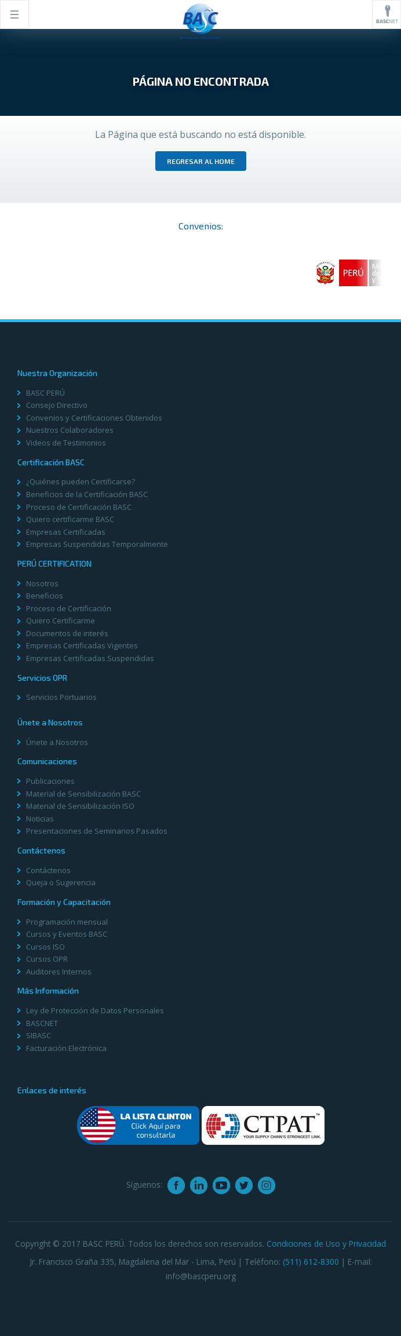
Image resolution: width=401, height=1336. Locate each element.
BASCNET (42, 1023)
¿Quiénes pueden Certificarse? (80, 481)
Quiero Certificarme (60, 620)
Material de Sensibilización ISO (80, 806)
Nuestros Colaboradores (70, 430)
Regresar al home (201, 161)
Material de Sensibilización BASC (83, 794)
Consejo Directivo (57, 405)
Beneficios (44, 595)
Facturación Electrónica (66, 1048)
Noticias (40, 818)
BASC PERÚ (45, 393)
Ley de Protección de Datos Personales (95, 1010)
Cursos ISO (45, 946)
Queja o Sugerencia (61, 882)
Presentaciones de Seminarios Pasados (96, 831)
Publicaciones (50, 781)
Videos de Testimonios (66, 442)
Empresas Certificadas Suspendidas (90, 658)
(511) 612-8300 (311, 1261)
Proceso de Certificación (68, 608)
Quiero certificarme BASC (70, 519)
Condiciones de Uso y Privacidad (326, 1243)
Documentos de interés (67, 633)
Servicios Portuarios (61, 697)
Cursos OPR (47, 959)
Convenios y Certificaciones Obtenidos (94, 418)
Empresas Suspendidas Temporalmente (97, 544)
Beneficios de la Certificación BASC (87, 494)
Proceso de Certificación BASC (79, 507)
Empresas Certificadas (65, 532)
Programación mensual (67, 922)
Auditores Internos (59, 971)
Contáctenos (48, 870)
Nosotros (42, 583)
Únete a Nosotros (57, 742)
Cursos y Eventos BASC (66, 934)
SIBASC (38, 1035)
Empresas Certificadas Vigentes (82, 645)
